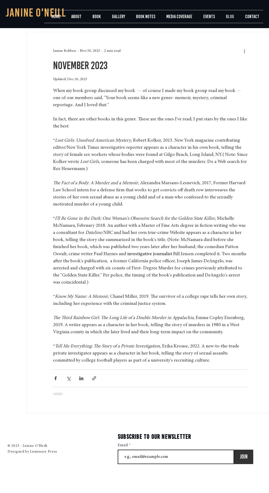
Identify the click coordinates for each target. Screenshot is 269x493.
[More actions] (244, 51)
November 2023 (80, 65)
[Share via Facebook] (55, 378)
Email (123, 445)
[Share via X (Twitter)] (68, 378)
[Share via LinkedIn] (81, 378)
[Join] (243, 457)
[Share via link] (94, 378)
